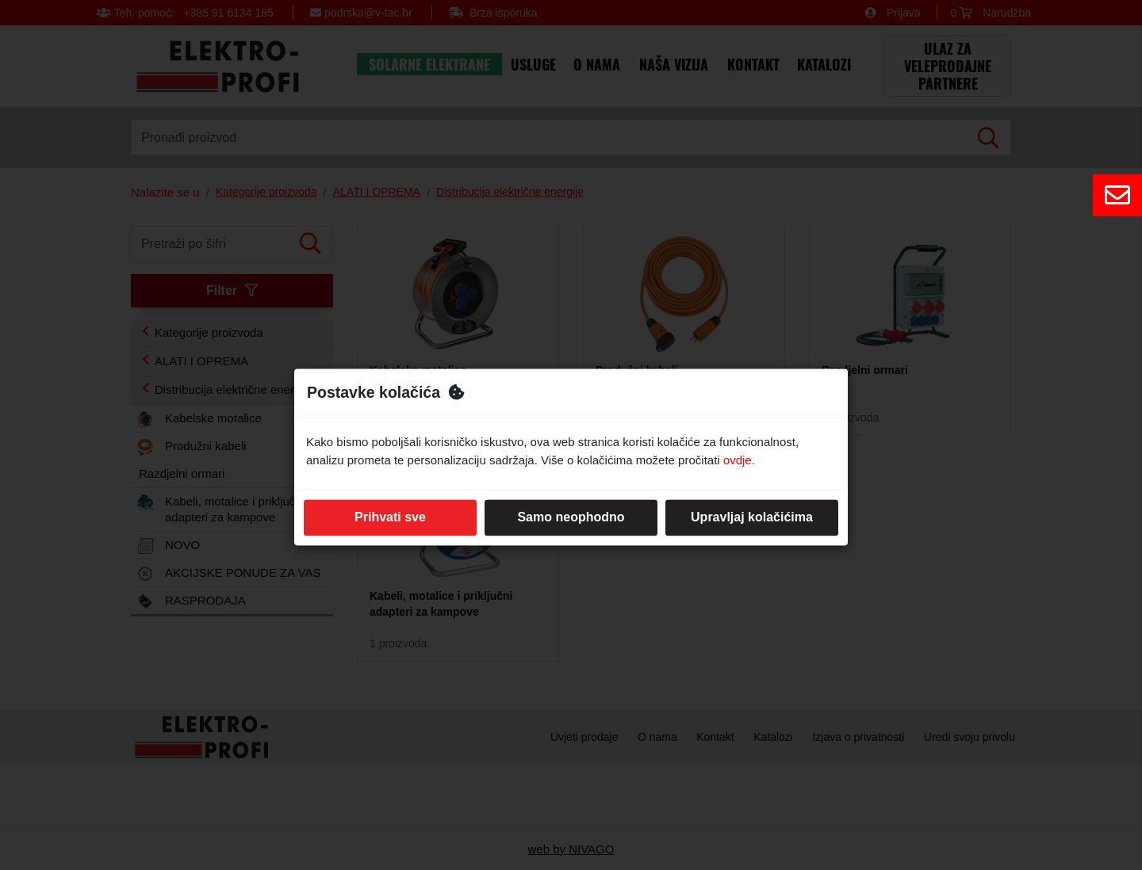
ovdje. (739, 460)
